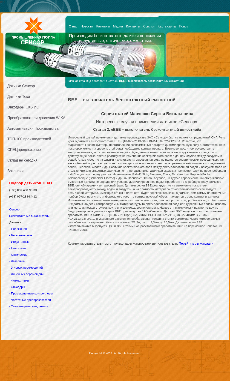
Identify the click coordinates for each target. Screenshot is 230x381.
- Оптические (18, 254)
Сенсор (14, 209)
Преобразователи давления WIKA (35, 118)
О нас (73, 26)
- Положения (18, 229)
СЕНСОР (32, 42)
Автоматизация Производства (32, 128)
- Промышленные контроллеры (31, 293)
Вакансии (15, 171)
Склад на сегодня (22, 160)
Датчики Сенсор (21, 86)
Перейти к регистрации (196, 243)
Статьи (112, 81)
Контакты (133, 26)
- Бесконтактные (20, 235)
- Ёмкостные (17, 248)
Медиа (118, 26)
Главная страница (79, 81)
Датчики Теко (18, 97)
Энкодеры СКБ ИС (23, 107)
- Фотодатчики (19, 280)
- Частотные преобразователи (30, 300)
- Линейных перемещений (27, 274)
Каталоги (103, 26)
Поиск (183, 26)
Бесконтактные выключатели (29, 216)
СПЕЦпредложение (24, 150)
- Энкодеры (17, 287)
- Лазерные (17, 261)
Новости (86, 26)
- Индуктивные (19, 241)
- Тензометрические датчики (29, 306)
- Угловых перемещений (26, 267)
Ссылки (149, 26)
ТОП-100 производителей (29, 139)
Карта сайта (167, 26)
